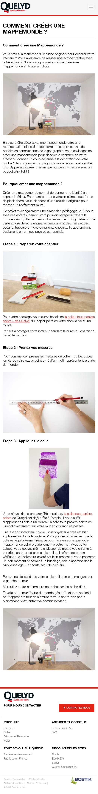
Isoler (7, 740)
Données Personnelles (14, 779)
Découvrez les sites (69, 748)
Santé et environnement (18, 754)
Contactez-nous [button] (76, 707)
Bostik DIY (58, 758)
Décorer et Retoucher (17, 736)
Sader (55, 763)
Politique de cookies (13, 783)
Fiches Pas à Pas (62, 728)
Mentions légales (37, 779)
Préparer (9, 728)
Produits (11, 722)
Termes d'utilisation (36, 783)
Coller (7, 732)
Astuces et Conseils (69, 722)
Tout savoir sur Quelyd (23, 748)
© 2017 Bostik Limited (15, 787)
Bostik (55, 754)
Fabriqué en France (15, 758)
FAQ (54, 732)
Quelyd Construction (64, 767)
